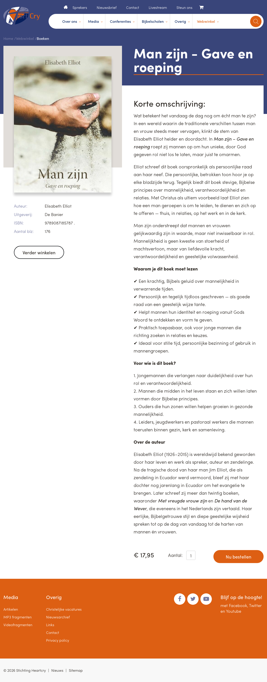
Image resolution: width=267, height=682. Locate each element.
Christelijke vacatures (64, 609)
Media (93, 21)
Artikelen (10, 609)
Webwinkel (206, 21)
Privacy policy (57, 640)
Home (66, 7)
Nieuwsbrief (107, 7)
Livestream (158, 7)
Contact (132, 7)
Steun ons (184, 7)
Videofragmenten (17, 624)
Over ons (69, 21)
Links (50, 624)
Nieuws (57, 670)
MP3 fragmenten (17, 617)
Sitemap (76, 670)
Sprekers (80, 7)
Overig (180, 21)
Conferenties (120, 21)
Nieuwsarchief (58, 617)
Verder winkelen (39, 252)
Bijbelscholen (153, 21)
